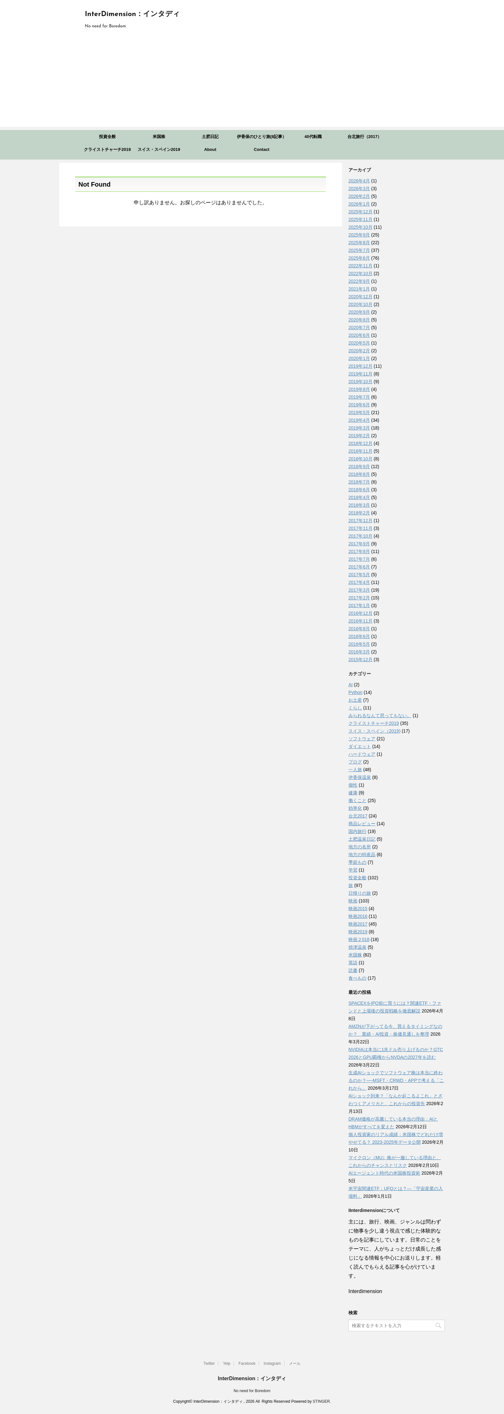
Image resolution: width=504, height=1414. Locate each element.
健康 (352, 792)
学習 (352, 870)
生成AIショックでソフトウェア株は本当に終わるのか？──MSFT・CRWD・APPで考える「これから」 (396, 1080)
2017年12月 (360, 520)
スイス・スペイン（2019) (374, 731)
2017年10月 (360, 536)
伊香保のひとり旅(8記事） (262, 136)
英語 (352, 962)
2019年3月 (359, 427)
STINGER (321, 1401)
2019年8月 (359, 389)
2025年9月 (359, 234)
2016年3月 (359, 651)
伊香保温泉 (359, 777)
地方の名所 (359, 846)
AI (350, 684)
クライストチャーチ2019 (107, 149)
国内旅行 (357, 831)
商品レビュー (361, 823)
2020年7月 (359, 327)
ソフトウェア (361, 738)
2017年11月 (360, 528)
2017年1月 (359, 605)
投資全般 (107, 136)
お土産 (355, 700)
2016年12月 (360, 613)
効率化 (355, 808)
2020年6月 (359, 335)
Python (355, 692)
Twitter (209, 1363)
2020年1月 (359, 358)
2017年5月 (359, 574)
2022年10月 (360, 273)
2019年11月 (360, 373)
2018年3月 (359, 505)
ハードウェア (361, 754)
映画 (352, 900)
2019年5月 (359, 412)
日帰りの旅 (359, 893)
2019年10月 (360, 381)
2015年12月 (360, 659)
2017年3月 (359, 590)
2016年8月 (359, 628)
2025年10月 (360, 227)
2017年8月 (359, 551)
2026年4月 (359, 180)
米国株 (159, 136)
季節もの (357, 862)
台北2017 (357, 815)
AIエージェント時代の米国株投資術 (384, 1173)
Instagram (272, 1363)
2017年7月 (359, 559)
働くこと (357, 800)
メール (295, 1363)
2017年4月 (359, 582)
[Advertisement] (252, 82)
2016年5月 (359, 644)
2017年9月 (359, 543)
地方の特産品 (361, 854)
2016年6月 (359, 636)
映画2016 (357, 916)
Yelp (226, 1363)
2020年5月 (359, 343)
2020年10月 (360, 304)
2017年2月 (359, 597)
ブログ (355, 761)
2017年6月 (359, 566)
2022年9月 (359, 281)
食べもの (357, 978)
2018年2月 (359, 512)
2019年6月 (359, 404)
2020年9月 (359, 312)
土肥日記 (210, 136)
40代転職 (312, 136)
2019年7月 (359, 397)
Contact (261, 149)
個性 (352, 785)
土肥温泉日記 (361, 839)
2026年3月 (359, 188)
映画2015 (357, 908)
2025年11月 (360, 219)
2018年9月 (359, 466)
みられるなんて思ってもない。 (379, 715)
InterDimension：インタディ (132, 14)
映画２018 (358, 939)
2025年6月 (359, 258)
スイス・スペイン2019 (159, 149)
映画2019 (357, 931)
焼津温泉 (357, 947)
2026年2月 (359, 196)
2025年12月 (360, 211)
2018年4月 (359, 497)
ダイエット (359, 746)
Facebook (247, 1363)
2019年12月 (360, 366)
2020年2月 (359, 350)
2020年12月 (360, 296)
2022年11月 (360, 265)
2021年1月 (359, 288)
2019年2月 (359, 435)
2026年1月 (359, 204)
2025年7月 (359, 250)
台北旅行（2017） (364, 136)
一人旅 (355, 769)
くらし (355, 707)
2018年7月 (359, 482)
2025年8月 (359, 242)
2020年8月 (359, 319)
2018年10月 (360, 458)
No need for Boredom (252, 1391)
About (210, 149)
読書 (352, 970)
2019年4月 (359, 420)
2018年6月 (359, 489)
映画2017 (357, 924)
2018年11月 (360, 451)
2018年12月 (360, 443)
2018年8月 (359, 474)
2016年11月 (360, 621)
